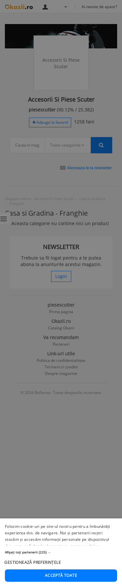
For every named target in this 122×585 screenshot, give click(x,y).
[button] (61, 566)
